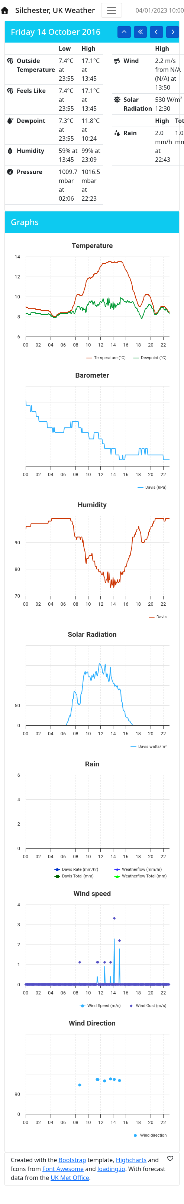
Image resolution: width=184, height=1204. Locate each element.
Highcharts (131, 1160)
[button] (124, 32)
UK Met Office (70, 1178)
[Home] (4, 10)
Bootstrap (72, 1160)
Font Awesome (63, 1169)
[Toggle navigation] (111, 10)
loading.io (111, 1169)
